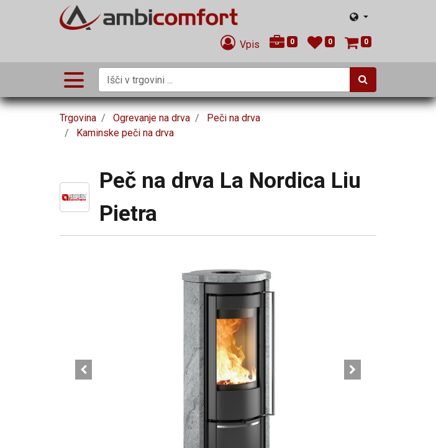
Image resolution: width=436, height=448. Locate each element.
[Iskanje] (363, 79)
